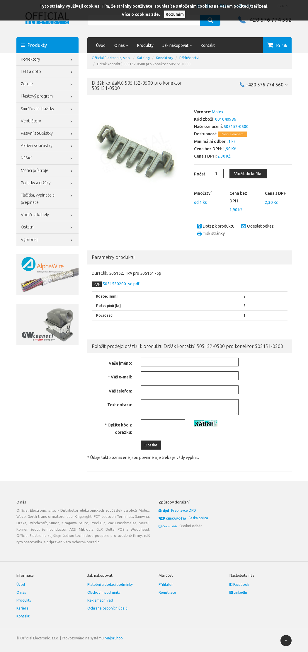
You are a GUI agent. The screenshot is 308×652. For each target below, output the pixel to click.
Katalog (143, 58)
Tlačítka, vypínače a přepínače (47, 198)
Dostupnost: (205, 134)
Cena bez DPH (238, 197)
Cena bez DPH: (208, 148)
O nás (21, 592)
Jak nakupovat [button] (177, 45)
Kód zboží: (204, 119)
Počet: (195, 174)
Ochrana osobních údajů (107, 608)
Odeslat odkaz (260, 226)
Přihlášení (166, 584)
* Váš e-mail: (120, 377)
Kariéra (22, 608)
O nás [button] (121, 45)
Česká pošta (198, 518)
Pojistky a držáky (47, 183)
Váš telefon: (120, 391)
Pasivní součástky (47, 134)
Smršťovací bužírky (47, 109)
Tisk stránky (214, 233)
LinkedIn (238, 592)
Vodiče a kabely (47, 215)
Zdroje (47, 84)
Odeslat (150, 445)
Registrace (167, 592)
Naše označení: (208, 126)
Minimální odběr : (210, 141)
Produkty (145, 45)
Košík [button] (281, 45)
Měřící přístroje (47, 171)
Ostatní (47, 227)
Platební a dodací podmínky (110, 584)
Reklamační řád (100, 600)
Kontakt (208, 45)
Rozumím (175, 14)
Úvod (100, 45)
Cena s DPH (276, 193)
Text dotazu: (119, 404)
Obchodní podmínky (103, 592)
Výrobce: (202, 112)
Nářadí (47, 158)
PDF (96, 284)
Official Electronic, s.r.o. (111, 58)
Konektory (47, 60)
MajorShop (114, 638)
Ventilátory (47, 121)
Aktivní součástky (47, 146)
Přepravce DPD (183, 510)
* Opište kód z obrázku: (118, 429)
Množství (203, 193)
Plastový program (47, 97)
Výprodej (47, 240)
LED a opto (47, 72)
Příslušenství (189, 58)
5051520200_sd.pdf (120, 283)
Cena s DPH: (205, 156)
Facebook (239, 584)
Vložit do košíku (248, 173)
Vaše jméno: (120, 363)
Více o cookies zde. (141, 14)
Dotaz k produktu (218, 226)
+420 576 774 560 (266, 84)
